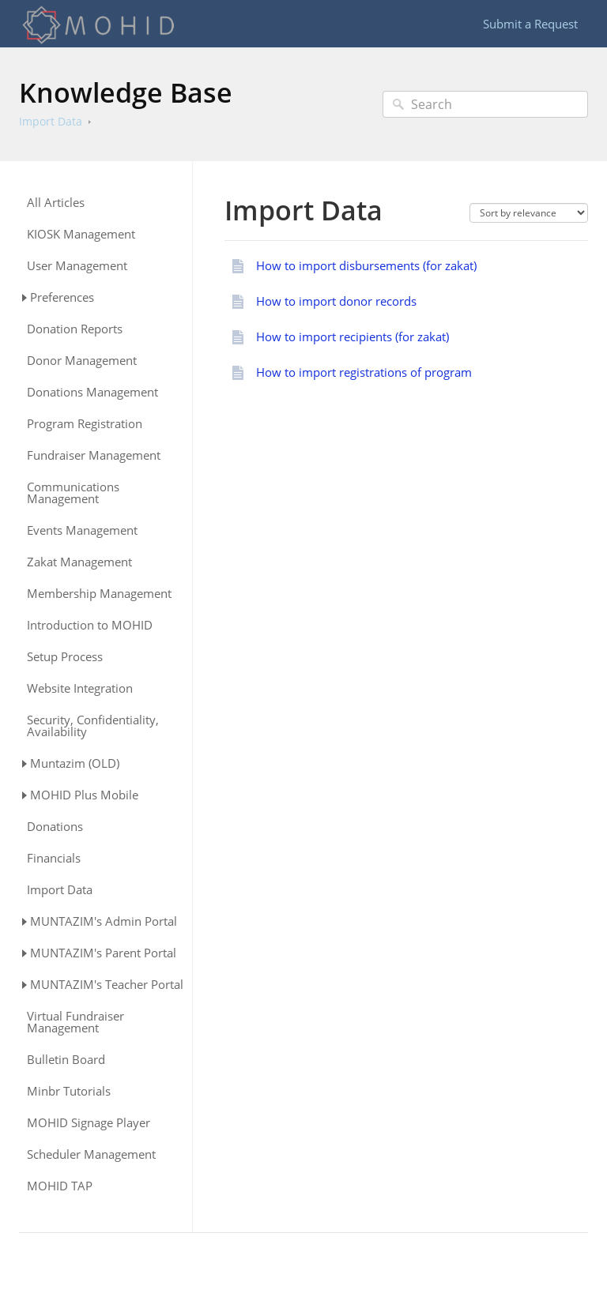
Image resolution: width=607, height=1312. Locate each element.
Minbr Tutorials (69, 1091)
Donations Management (92, 392)
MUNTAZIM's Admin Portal (103, 921)
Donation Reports (75, 329)
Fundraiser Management (93, 455)
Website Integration (80, 688)
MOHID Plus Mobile (84, 795)
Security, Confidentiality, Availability (93, 726)
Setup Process (65, 657)
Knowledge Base (125, 92)
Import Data (50, 121)
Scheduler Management (91, 1154)
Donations (55, 827)
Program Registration (84, 424)
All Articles (56, 203)
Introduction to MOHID (90, 625)
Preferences (62, 297)
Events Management (82, 530)
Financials (54, 858)
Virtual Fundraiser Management (75, 1022)
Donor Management (82, 361)
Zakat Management (79, 562)
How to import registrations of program (364, 372)
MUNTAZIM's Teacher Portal (106, 984)
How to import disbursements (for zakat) (366, 265)
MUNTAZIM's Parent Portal (103, 953)
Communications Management (73, 493)
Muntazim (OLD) (74, 763)
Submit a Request (530, 24)
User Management (77, 266)
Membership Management (99, 594)
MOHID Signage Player (88, 1123)
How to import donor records (336, 301)
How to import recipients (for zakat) (352, 336)
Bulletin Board (66, 1060)
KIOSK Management (81, 234)
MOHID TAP (59, 1186)
